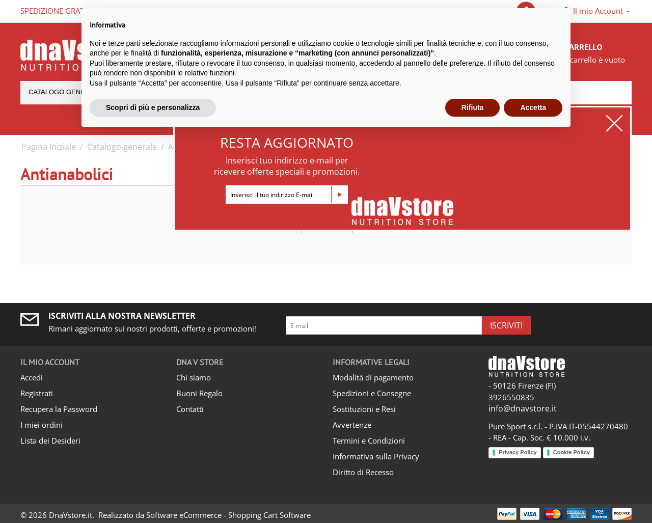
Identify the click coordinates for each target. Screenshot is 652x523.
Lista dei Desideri (50, 440)
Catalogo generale (65, 92)
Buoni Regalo (199, 393)
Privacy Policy (518, 452)
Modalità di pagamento (373, 377)
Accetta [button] (533, 107)
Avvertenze (352, 425)
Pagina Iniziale (48, 146)
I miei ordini (41, 425)
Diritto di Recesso (363, 472)
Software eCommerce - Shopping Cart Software (228, 515)
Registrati (36, 393)
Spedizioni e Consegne (372, 393)
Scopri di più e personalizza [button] (153, 107)
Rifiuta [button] (472, 107)
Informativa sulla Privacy (376, 456)
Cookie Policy (571, 452)
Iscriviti (506, 325)
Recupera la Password (58, 409)
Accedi (31, 377)
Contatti (190, 409)
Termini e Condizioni (369, 440)
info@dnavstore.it (522, 408)
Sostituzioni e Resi (364, 409)
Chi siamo (193, 377)
